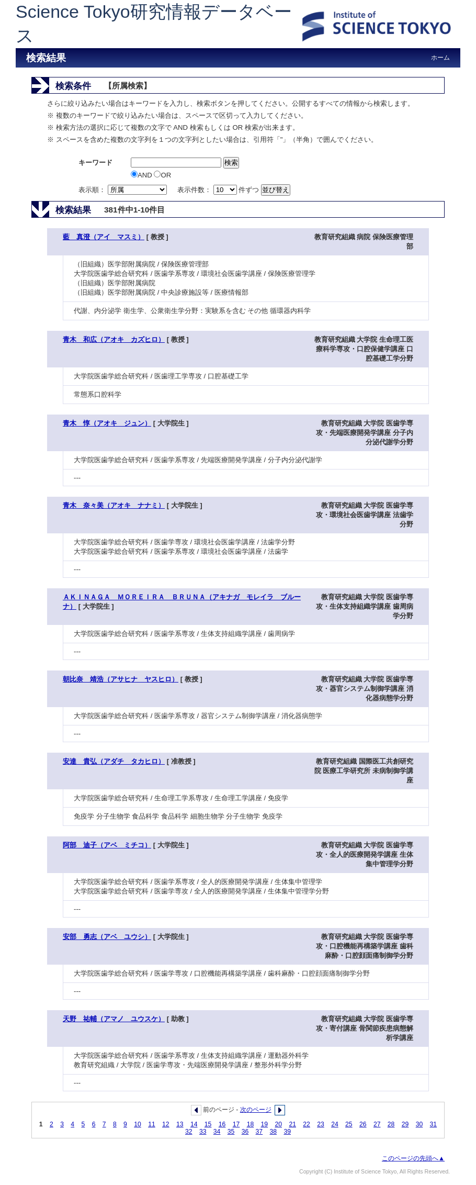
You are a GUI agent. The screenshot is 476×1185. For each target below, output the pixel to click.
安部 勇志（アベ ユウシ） (107, 937)
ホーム (440, 57)
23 (320, 1124)
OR (162, 175)
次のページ (255, 1109)
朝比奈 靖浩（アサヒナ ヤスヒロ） (120, 679)
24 (334, 1124)
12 (165, 1124)
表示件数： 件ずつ (219, 190)
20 (278, 1124)
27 (377, 1124)
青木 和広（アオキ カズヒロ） (114, 339)
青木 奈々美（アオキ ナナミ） (114, 505)
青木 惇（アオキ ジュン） (107, 423)
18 (250, 1124)
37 (259, 1131)
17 (236, 1124)
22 (306, 1124)
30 (419, 1124)
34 (217, 1131)
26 (363, 1124)
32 (188, 1131)
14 (194, 1124)
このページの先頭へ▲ (413, 1158)
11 (151, 1124)
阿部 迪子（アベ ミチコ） (107, 845)
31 (433, 1124)
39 (287, 1131)
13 (180, 1124)
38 (273, 1131)
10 (137, 1124)
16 (222, 1124)
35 (231, 1131)
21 (292, 1124)
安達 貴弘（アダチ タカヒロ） (114, 761)
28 (391, 1124)
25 (349, 1124)
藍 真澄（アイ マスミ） (103, 237)
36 (245, 1131)
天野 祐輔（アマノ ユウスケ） (114, 1019)
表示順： (123, 190)
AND (142, 175)
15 (208, 1124)
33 (203, 1131)
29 (405, 1124)
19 (264, 1124)
